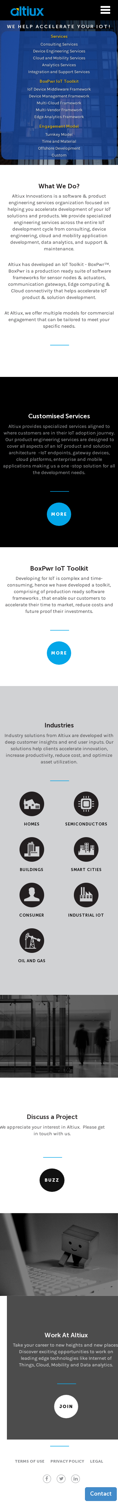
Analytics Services (59, 64)
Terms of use (29, 1461)
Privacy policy (67, 1461)
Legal (96, 1461)
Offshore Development (59, 148)
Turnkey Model (59, 134)
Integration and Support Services (59, 71)
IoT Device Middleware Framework (59, 89)
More (59, 514)
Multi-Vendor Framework (59, 109)
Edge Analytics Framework (59, 116)
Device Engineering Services (59, 51)
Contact (101, 1494)
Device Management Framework (59, 96)
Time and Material (59, 141)
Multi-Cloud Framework (59, 103)
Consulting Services (59, 44)
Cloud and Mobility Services (59, 58)
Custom (59, 155)
